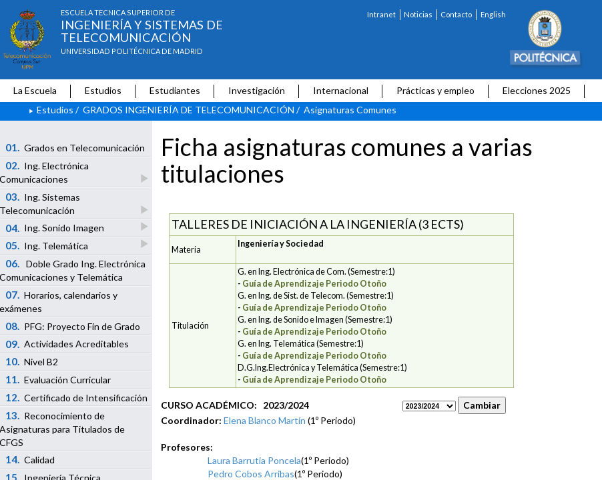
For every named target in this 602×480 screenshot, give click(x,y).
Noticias (418, 14)
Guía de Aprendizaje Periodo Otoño (314, 284)
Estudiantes (174, 90)
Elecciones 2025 (537, 90)
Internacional (340, 90)
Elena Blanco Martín (265, 420)
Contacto (456, 14)
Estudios (103, 90)
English (493, 14)
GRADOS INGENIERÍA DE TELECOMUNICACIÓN (188, 109)
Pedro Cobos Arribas (251, 473)
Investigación (256, 90)
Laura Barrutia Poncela (254, 460)
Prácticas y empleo (435, 90)
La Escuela (35, 90)
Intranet (381, 14)
